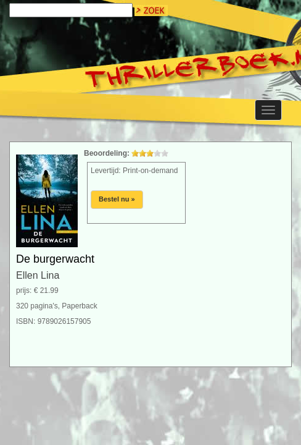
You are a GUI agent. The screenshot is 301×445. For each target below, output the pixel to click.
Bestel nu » (117, 199)
